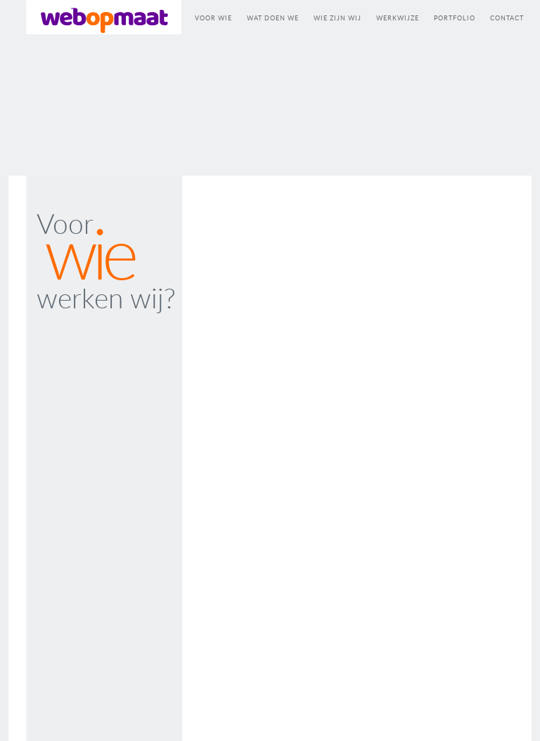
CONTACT (507, 17)
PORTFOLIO (454, 17)
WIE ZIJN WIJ (337, 17)
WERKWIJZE (397, 17)
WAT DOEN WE (273, 17)
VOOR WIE (213, 17)
